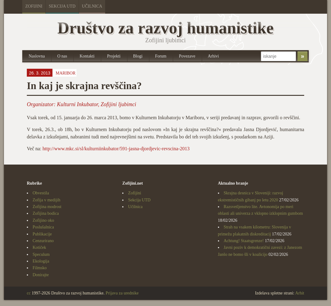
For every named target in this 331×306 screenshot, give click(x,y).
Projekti (113, 56)
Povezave (187, 56)
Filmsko (40, 268)
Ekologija (41, 261)
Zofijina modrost (47, 206)
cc (28, 293)
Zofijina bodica (46, 213)
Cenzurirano (43, 240)
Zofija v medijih (46, 200)
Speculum (41, 254)
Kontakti (87, 56)
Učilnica (92, 6)
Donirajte (41, 275)
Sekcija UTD (62, 6)
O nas (62, 56)
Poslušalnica (43, 227)
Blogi (138, 56)
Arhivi (213, 56)
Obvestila (41, 193)
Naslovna (37, 56)
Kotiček (39, 247)
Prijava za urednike (122, 293)
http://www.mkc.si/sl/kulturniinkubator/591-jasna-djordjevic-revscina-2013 (116, 148)
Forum (160, 56)
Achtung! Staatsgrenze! (244, 240)
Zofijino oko (43, 220)
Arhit (299, 293)
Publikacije (42, 234)
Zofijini (33, 6)
